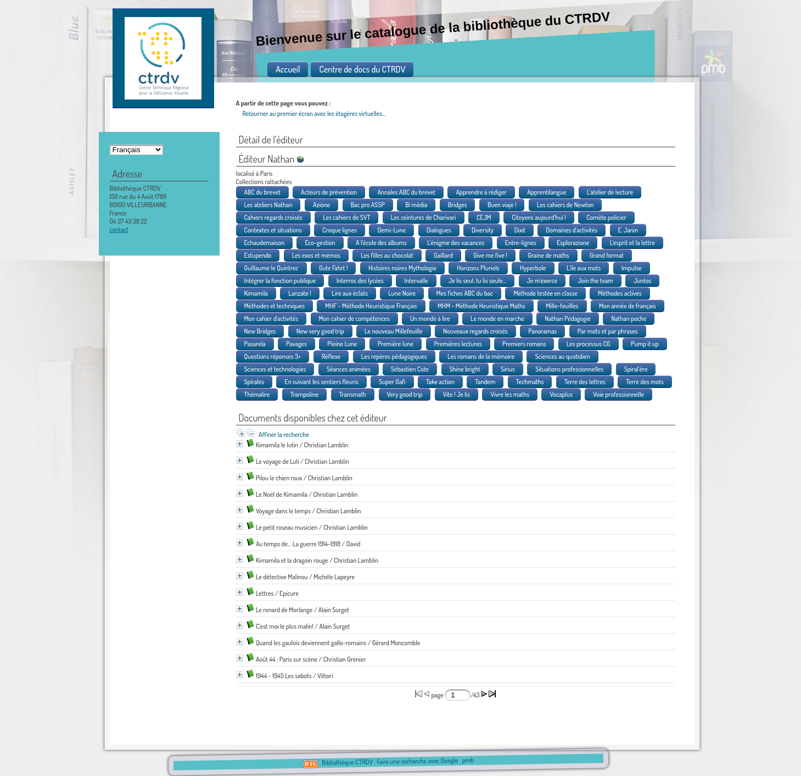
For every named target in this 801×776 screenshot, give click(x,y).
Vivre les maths (509, 394)
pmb (468, 760)
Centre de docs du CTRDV (362, 69)
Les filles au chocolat (387, 255)
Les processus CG (588, 344)
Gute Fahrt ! (333, 268)
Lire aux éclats (350, 293)
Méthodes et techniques (274, 306)
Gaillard (443, 255)
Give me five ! (490, 255)
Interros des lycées (360, 280)
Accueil (288, 69)
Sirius (508, 369)
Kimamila (256, 293)
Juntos (642, 280)
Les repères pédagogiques (394, 356)
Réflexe (331, 356)
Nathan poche (628, 318)
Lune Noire (402, 293)
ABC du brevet (262, 192)
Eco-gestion (320, 243)
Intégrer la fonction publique (280, 280)
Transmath (352, 394)
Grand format (607, 255)
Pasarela (255, 344)
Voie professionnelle (618, 394)
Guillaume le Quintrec (271, 268)
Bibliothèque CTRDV (347, 762)
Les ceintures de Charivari (423, 217)
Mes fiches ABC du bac (464, 293)
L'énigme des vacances (455, 243)
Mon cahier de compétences (354, 318)
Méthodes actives (620, 293)
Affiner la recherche (284, 434)
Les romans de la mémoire (480, 356)
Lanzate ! (299, 293)
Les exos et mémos (316, 255)
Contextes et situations (273, 230)
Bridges (457, 205)
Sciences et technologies (275, 369)
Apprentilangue (546, 192)
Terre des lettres (585, 382)
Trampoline (304, 394)
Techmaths (530, 382)
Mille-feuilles (562, 306)
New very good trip (320, 331)
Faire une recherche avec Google (417, 761)
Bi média (416, 205)
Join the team (595, 280)
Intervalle (416, 280)
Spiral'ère (636, 369)
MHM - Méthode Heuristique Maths (481, 306)
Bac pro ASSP (368, 205)
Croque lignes (339, 230)
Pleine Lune (342, 344)
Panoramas (542, 331)
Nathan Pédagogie (568, 318)
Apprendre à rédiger (481, 192)
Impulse (631, 268)
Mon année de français (627, 306)
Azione (321, 205)
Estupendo (258, 255)
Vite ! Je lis (456, 394)
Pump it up (645, 344)
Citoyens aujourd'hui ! (539, 217)
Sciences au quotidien (562, 356)
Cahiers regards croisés (273, 217)
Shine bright (465, 369)
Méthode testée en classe (545, 293)
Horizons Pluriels (478, 268)
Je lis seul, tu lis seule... (477, 280)
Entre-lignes (520, 243)
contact (119, 229)
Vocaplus (561, 394)
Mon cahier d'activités (271, 318)
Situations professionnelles (569, 369)
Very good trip (405, 394)
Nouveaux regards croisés (475, 331)
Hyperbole (533, 268)
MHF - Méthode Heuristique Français (371, 306)
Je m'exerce (542, 280)
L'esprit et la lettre (632, 243)
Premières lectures (458, 344)
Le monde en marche (497, 318)
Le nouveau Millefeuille (394, 331)
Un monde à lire (430, 318)
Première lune (395, 344)
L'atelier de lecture (610, 192)
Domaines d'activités (571, 230)
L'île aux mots (584, 268)
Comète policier (606, 217)
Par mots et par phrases (608, 331)
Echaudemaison (264, 243)
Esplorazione (573, 243)
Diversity (483, 230)
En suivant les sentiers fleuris (321, 382)
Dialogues (439, 230)
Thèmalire (257, 394)
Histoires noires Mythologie (402, 268)
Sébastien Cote (410, 369)
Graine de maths (548, 255)
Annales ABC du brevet (406, 192)
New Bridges (260, 331)
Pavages (296, 344)
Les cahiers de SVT (346, 217)
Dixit (519, 230)
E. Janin (628, 230)
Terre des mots (645, 382)
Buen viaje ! (502, 205)
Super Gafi (392, 382)
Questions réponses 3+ (272, 356)
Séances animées (349, 369)
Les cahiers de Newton (565, 205)
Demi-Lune (391, 230)
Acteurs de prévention (329, 192)
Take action (440, 382)
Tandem (485, 382)
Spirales (254, 382)
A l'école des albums (381, 243)
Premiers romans (524, 344)
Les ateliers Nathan (268, 205)
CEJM (484, 217)
